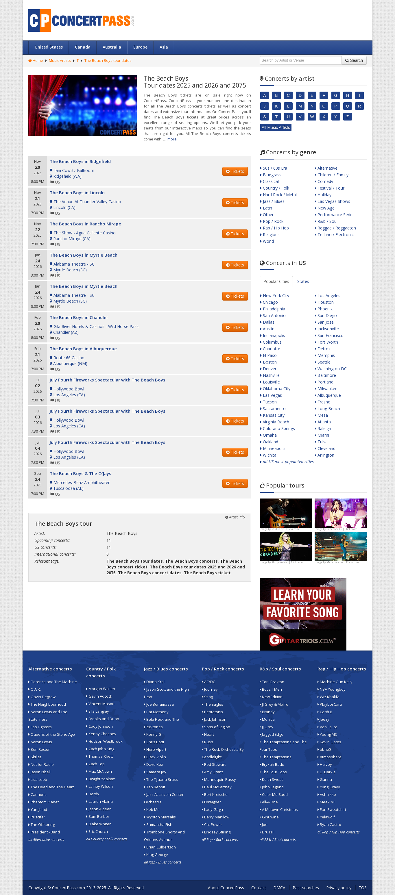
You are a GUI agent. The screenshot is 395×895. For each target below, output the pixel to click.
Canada (83, 47)
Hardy (92, 793)
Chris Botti (154, 741)
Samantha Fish (158, 824)
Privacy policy (338, 887)
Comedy (324, 181)
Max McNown (99, 771)
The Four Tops (273, 771)
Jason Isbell (39, 771)
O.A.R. (34, 689)
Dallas (267, 322)
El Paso (268, 355)
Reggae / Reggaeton (335, 228)
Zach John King (100, 748)
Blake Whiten (99, 824)
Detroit (323, 348)
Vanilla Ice (327, 726)
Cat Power (212, 824)
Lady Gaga (212, 809)
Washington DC (331, 368)
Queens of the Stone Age (51, 734)
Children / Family (331, 174)
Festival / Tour (329, 188)
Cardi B (325, 711)
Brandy (267, 711)
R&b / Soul (326, 221)
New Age (325, 208)
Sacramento (273, 408)
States (303, 281)
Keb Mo (152, 809)
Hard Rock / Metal (278, 194)
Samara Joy (155, 771)
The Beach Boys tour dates (108, 60)
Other (267, 214)
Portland (324, 382)
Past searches (306, 887)
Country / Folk (274, 188)
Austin (267, 328)
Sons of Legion (216, 726)
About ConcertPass (226, 887)
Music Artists (60, 60)
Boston (268, 362)
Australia (112, 47)
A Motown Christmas (279, 809)
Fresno (323, 402)
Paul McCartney (217, 787)
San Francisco (329, 335)
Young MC (327, 734)
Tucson (268, 402)
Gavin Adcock (99, 696)
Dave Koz (153, 764)
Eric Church (97, 831)
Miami (322, 435)
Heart (208, 734)
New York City (274, 295)
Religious (270, 234)
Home (35, 60)
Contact (258, 887)
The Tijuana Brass (161, 779)
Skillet (34, 756)
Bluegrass (270, 174)
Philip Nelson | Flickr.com (288, 562)
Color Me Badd (274, 794)
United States (49, 47)
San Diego (326, 315)
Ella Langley (97, 711)
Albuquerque (328, 395)
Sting (207, 696)
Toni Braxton (272, 681)
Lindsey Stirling (216, 832)
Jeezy (323, 719)
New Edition (271, 696)
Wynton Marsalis (160, 817)
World (267, 241)
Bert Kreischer (215, 794)
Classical (269, 181)
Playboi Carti (330, 704)
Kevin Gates (329, 741)
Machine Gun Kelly (335, 681)
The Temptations (275, 756)
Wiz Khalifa (328, 696)
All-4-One (269, 802)
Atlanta (323, 422)
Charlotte (270, 348)
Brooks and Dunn (102, 718)
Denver (268, 368)
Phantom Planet (43, 802)
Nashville (270, 375)
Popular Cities (276, 281)
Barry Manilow (215, 817)
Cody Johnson (99, 726)
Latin (266, 208)
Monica (267, 719)
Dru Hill (267, 832)
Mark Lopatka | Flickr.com (342, 562)
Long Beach (327, 408)
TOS (363, 887)
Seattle (323, 362)
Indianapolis (272, 335)
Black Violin (155, 756)
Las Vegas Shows (332, 201)
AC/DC (208, 681)
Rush (207, 741)
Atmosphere (330, 756)
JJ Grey (266, 726)
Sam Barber (97, 816)
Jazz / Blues (272, 201)
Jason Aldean (99, 808)
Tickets (235, 171)
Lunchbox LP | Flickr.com (341, 529)
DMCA (279, 887)
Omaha (268, 435)
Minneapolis (272, 448)
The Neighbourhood (47, 704)
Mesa (321, 415)
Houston (324, 302)
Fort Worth (326, 342)
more (172, 139)
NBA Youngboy (332, 689)
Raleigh (323, 428)
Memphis (325, 355)
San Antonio (273, 315)
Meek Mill (327, 802)
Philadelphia (272, 309)
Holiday (323, 194)
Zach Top (95, 763)
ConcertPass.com (68, 887)
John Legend (272, 787)
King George (156, 854)
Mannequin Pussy (219, 779)
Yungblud (37, 809)
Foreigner (211, 802)
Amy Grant (212, 771)
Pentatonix (212, 711)
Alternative (326, 168)
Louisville (270, 382)
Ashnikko (327, 794)
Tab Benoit (154, 787)
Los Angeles (327, 295)
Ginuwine (269, 817)
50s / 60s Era (273, 168)
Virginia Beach (274, 422)
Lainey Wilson (99, 786)
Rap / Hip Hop (274, 228)
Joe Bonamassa (159, 704)
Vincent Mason (100, 703)
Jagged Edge (271, 734)
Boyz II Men (271, 689)
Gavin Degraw (42, 696)
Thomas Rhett (99, 756)
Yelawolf (326, 817)
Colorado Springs (277, 428)
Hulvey (325, 764)
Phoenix (324, 309)
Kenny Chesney (101, 733)
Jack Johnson (214, 719)
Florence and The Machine (52, 681)
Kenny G (152, 734)
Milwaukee (326, 388)
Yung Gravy (329, 787)
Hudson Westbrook (104, 741)
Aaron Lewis (40, 741)
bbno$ (324, 749)
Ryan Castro (329, 824)
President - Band (44, 832)
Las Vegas (271, 395)
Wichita (268, 455)
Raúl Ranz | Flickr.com (285, 529)
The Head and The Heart (51, 787)
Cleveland (325, 448)
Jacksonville (327, 328)
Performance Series (335, 214)
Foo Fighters (40, 726)
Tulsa (321, 441)
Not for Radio (41, 764)
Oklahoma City (275, 388)
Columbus (271, 342)
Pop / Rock (271, 221)
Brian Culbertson (160, 847)
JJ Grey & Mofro (274, 704)
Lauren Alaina (99, 801)
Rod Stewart (214, 764)
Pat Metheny (156, 711)
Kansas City (272, 415)
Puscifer (36, 817)
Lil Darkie (327, 771)
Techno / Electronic (334, 234)
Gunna (325, 779)
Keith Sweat (271, 779)
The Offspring (41, 824)
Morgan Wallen (100, 688)
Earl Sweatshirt (332, 809)
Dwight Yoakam (100, 778)
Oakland (269, 441)
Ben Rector (39, 749)
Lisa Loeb (37, 779)
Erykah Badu (272, 764)
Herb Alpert (155, 749)
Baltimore (325, 375)
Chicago (269, 302)
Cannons (37, 794)
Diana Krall (154, 681)
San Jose (324, 322)
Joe (263, 824)
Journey (210, 689)
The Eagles (212, 704)
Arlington (324, 455)
